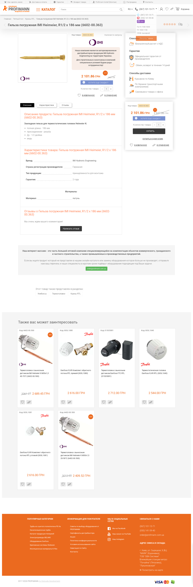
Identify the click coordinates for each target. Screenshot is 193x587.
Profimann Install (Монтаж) (104, 2)
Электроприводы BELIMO (40, 538)
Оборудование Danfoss (39, 541)
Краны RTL (76, 293)
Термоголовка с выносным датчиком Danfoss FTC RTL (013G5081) (113, 373)
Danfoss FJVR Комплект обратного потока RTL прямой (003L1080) (76, 371)
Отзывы (65, 105)
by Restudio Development (49, 581)
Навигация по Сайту (78, 548)
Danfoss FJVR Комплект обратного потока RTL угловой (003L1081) (35, 453)
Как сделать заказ (13, 2)
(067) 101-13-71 (148, 9)
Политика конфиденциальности (83, 541)
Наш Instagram (118, 539)
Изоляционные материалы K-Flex (43, 549)
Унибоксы (42, 293)
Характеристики (46, 105)
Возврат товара (78, 2)
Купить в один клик (153, 139)
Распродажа (129, 2)
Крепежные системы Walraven (42, 545)
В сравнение (110, 95)
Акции (72, 537)
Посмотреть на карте (152, 570)
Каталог (48, 9)
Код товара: (76, 35)
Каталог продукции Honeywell (42, 534)
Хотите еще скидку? (98, 83)
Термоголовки (58, 293)
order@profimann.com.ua (96, 269)
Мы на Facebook (118, 528)
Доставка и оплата (38, 2)
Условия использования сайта (82, 544)
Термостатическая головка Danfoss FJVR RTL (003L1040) (154, 371)
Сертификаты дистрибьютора (82, 533)
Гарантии (59, 2)
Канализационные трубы (40, 530)
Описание (27, 105)
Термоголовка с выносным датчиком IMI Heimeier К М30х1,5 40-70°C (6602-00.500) (34, 373)
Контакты (148, 2)
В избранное (88, 95)
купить (150, 131)
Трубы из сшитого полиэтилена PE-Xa (45, 526)
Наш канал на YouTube (121, 534)
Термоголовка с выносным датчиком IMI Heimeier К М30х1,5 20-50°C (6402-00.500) (75, 455)
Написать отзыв (180, 24)
